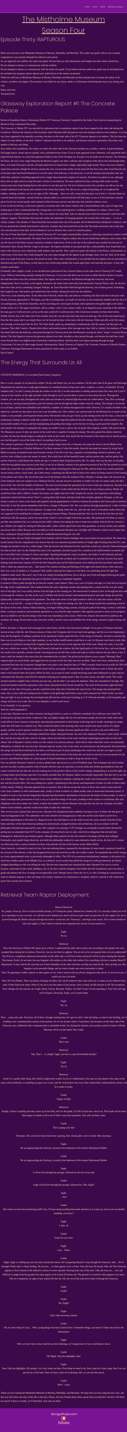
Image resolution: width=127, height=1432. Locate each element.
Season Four (63, 30)
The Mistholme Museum (63, 19)
